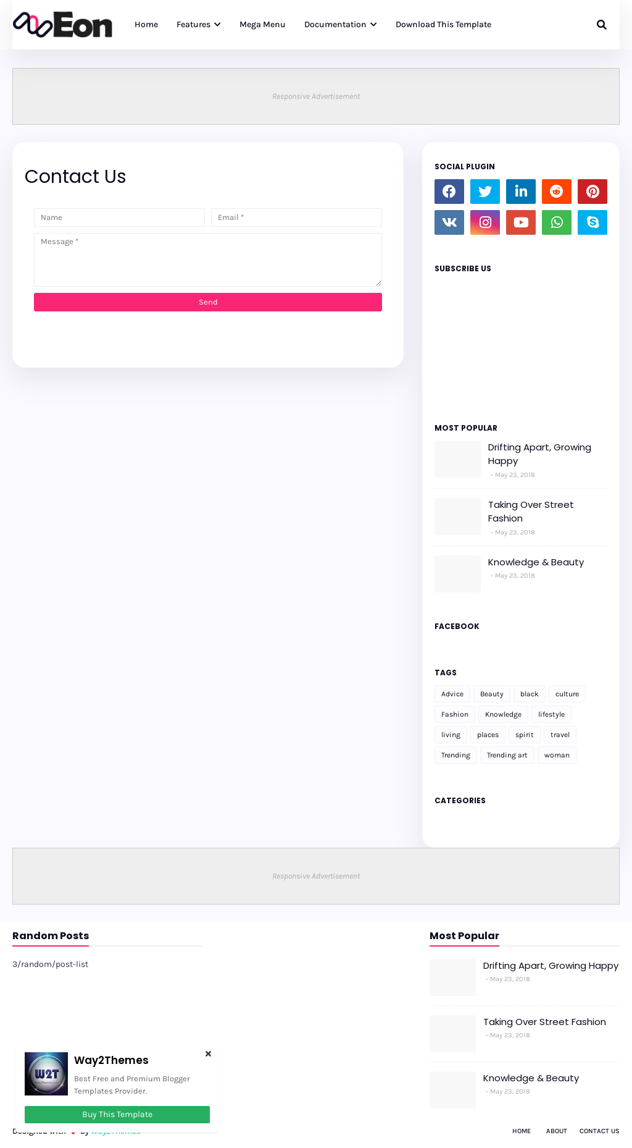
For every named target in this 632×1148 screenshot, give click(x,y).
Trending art (507, 755)
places (488, 734)
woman (557, 755)
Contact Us (600, 1131)
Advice (452, 694)
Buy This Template (117, 1114)
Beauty (492, 694)
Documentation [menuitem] (335, 24)
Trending (455, 755)
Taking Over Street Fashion (531, 511)
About (556, 1131)
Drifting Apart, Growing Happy (539, 454)
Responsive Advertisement (316, 96)
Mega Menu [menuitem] (262, 24)
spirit (524, 734)
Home (521, 1131)
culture (567, 694)
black (529, 694)
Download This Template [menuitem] (443, 24)
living (450, 734)
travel (560, 734)
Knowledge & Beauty (536, 561)
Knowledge (503, 714)
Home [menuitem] (146, 24)
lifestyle (551, 714)
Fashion (454, 714)
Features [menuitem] (193, 24)
